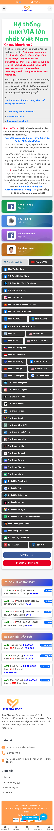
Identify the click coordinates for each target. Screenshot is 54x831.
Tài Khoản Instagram (16, 389)
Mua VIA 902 (39, 319)
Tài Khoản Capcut (14, 453)
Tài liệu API (7, 792)
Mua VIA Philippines (15, 348)
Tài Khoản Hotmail (14, 411)
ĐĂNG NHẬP (27, 555)
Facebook (24, 186)
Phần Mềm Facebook (15, 481)
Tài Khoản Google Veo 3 (17, 432)
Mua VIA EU (11, 341)
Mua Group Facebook (16, 531)
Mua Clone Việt (13, 369)
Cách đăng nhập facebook (21, 111)
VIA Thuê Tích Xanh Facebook (20, 283)
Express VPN (12, 544)
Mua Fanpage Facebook (17, 523)
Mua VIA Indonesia (14, 355)
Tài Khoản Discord (14, 467)
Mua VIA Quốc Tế (40, 361)
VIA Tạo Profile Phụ (15, 290)
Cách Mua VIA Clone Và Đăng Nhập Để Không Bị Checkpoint (25, 102)
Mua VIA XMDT (13, 319)
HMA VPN (38, 544)
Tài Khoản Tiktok (14, 404)
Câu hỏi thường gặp (11, 782)
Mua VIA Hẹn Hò (13, 297)
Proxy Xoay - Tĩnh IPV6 (16, 538)
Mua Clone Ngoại (14, 375)
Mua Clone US (39, 369)
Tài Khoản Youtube (15, 439)
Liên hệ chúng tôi (10, 787)
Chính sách (7, 777)
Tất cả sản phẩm (13, 262)
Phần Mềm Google (14, 509)
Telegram (37, 186)
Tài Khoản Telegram (15, 382)
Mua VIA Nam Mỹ (13, 361)
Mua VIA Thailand (37, 341)
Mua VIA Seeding (14, 269)
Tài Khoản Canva (14, 460)
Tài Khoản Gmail (13, 418)
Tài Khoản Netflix (14, 446)
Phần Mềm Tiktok (14, 502)
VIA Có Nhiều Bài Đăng (16, 276)
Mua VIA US (36, 334)
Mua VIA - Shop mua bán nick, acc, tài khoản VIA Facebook (27, 810)
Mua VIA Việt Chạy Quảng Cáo (20, 304)
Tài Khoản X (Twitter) (16, 397)
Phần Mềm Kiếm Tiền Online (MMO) (22, 516)
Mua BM (9, 333)
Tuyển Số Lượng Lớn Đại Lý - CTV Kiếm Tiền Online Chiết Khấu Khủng (27, 139)
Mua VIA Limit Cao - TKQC (18, 311)
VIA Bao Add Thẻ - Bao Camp (19, 326)
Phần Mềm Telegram (15, 495)
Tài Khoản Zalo (40, 375)
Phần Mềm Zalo (13, 488)
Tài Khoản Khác (13, 474)
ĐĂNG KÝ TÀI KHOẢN (27, 563)
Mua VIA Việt (39, 262)
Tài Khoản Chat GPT (15, 425)
